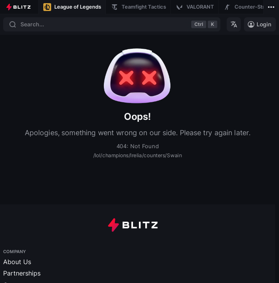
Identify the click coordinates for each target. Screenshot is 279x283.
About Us (17, 262)
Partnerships (22, 273)
